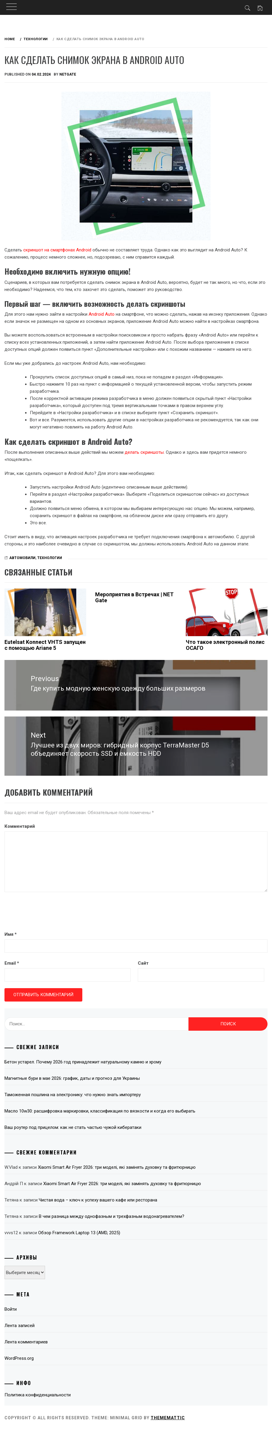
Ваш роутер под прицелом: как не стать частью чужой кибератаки (72, 1127)
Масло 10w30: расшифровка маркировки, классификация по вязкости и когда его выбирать (99, 1111)
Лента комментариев (26, 1342)
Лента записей (19, 1325)
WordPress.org (19, 1358)
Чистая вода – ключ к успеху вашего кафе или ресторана (98, 1200)
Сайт (143, 963)
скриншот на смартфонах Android (57, 250)
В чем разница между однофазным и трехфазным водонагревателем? (111, 1216)
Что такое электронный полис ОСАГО (225, 645)
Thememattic (168, 1417)
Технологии (49, 558)
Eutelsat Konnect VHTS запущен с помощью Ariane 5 (45, 645)
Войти (10, 1309)
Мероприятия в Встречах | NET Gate (134, 597)
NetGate (67, 74)
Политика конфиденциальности (37, 1395)
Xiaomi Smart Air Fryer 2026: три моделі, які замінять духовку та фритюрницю (117, 1167)
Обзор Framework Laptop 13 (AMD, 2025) (79, 1232)
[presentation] (49, 912)
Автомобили (22, 558)
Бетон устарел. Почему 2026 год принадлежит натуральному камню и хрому (82, 1062)
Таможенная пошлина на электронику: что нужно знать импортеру (72, 1094)
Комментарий (19, 826)
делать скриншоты (144, 452)
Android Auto (102, 314)
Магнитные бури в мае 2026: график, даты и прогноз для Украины (72, 1078)
